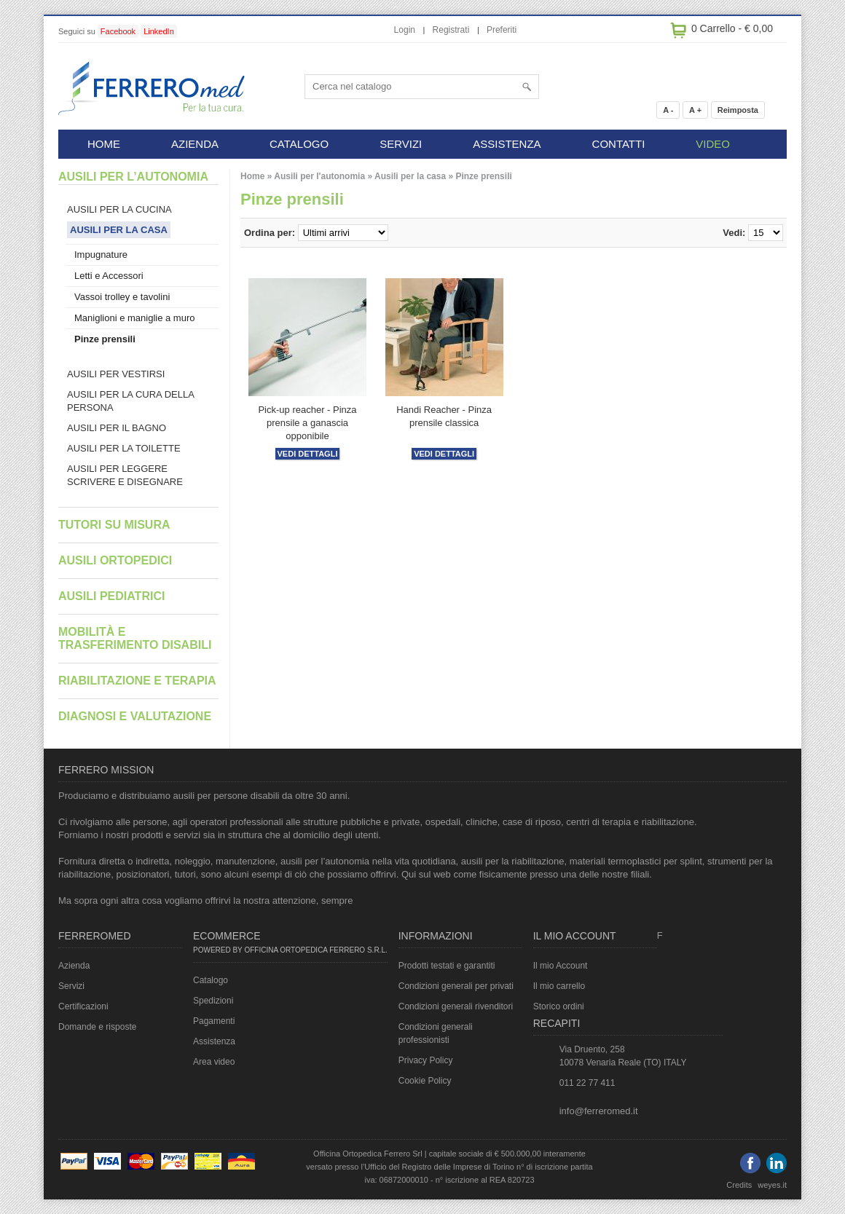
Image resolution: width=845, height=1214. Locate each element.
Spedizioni (213, 1001)
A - (668, 110)
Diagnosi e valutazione (134, 716)
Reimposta (738, 110)
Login (404, 30)
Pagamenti (214, 1021)
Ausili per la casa (410, 176)
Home (252, 176)
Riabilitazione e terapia (137, 680)
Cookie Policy (425, 1081)
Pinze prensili (483, 176)
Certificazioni (83, 1006)
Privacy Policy (425, 1060)
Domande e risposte (97, 1027)
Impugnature (100, 254)
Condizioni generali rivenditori (455, 1006)
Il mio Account (560, 966)
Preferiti (501, 30)
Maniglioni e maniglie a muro (134, 317)
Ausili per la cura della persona (130, 401)
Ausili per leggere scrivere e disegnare (125, 475)
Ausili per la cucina (119, 209)
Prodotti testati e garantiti (446, 966)
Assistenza (214, 1041)
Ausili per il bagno (116, 427)
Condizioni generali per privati (456, 986)
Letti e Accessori (109, 275)
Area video (214, 1062)
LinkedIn (159, 31)
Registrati (451, 30)
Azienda (74, 966)
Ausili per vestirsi (116, 373)
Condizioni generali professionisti (435, 1033)
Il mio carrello (559, 986)
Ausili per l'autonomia (319, 176)
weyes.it (772, 1185)
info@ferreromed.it (598, 1110)
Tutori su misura (114, 525)
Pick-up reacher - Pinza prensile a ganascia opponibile (307, 422)
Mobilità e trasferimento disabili (134, 638)
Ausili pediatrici (111, 596)
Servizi (71, 986)
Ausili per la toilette (124, 448)
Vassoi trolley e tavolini (122, 296)
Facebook (118, 31)
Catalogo (210, 980)
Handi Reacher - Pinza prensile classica (444, 416)
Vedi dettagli (308, 453)
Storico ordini (558, 1006)
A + (695, 110)
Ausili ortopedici (115, 560)
